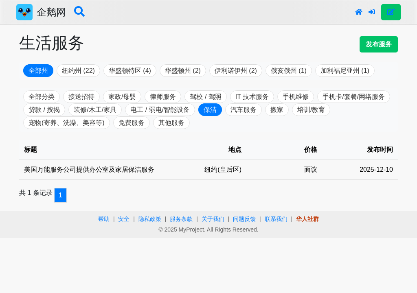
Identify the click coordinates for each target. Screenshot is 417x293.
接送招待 (81, 96)
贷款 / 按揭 (44, 109)
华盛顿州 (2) (183, 70)
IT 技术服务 (252, 96)
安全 (123, 219)
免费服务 (132, 122)
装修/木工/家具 (95, 109)
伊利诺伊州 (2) (236, 70)
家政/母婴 (122, 96)
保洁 (210, 109)
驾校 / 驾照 (205, 96)
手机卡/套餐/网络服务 (354, 96)
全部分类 (42, 96)
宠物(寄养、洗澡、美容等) (67, 122)
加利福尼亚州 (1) (344, 70)
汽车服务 (243, 109)
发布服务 (379, 44)
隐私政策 (149, 219)
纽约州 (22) (78, 70)
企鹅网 (51, 12)
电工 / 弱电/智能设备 (160, 109)
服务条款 (181, 219)
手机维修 (296, 96)
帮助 (104, 219)
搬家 (276, 109)
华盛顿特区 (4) (130, 70)
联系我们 (276, 219)
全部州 (38, 70)
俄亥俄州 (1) (289, 70)
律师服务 (163, 96)
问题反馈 (244, 219)
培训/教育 (311, 109)
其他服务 (171, 122)
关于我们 (213, 219)
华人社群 (307, 219)
